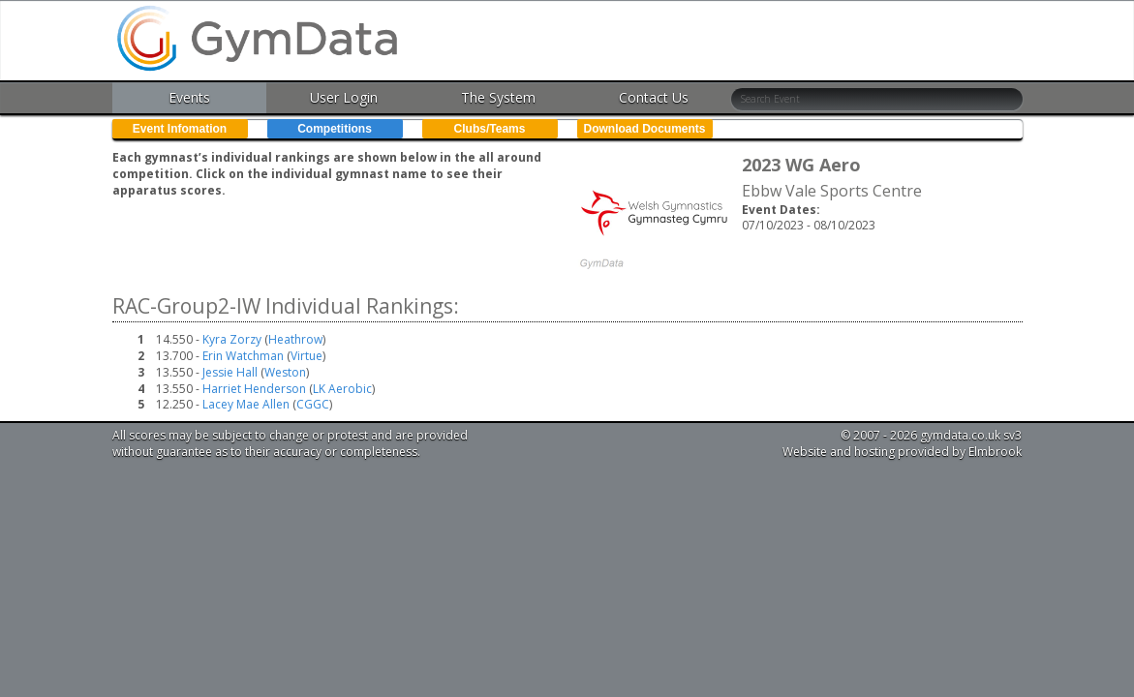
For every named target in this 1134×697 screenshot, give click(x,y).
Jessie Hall (231, 372)
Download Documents (644, 129)
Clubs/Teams (490, 129)
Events (189, 97)
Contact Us (654, 97)
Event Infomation (180, 129)
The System (498, 97)
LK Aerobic (342, 388)
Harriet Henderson (255, 388)
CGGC (312, 404)
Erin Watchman (244, 356)
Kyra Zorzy (233, 339)
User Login (344, 97)
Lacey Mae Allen (247, 404)
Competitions (334, 129)
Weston (285, 372)
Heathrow (295, 339)
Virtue (306, 356)
